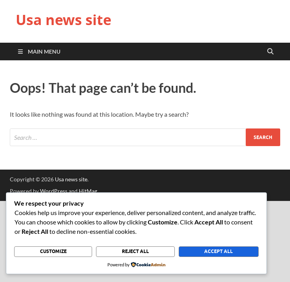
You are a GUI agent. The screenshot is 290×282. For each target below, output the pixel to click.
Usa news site (63, 19)
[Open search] (270, 52)
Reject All (135, 251)
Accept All (218, 251)
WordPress (53, 191)
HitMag (88, 191)
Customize (53, 251)
